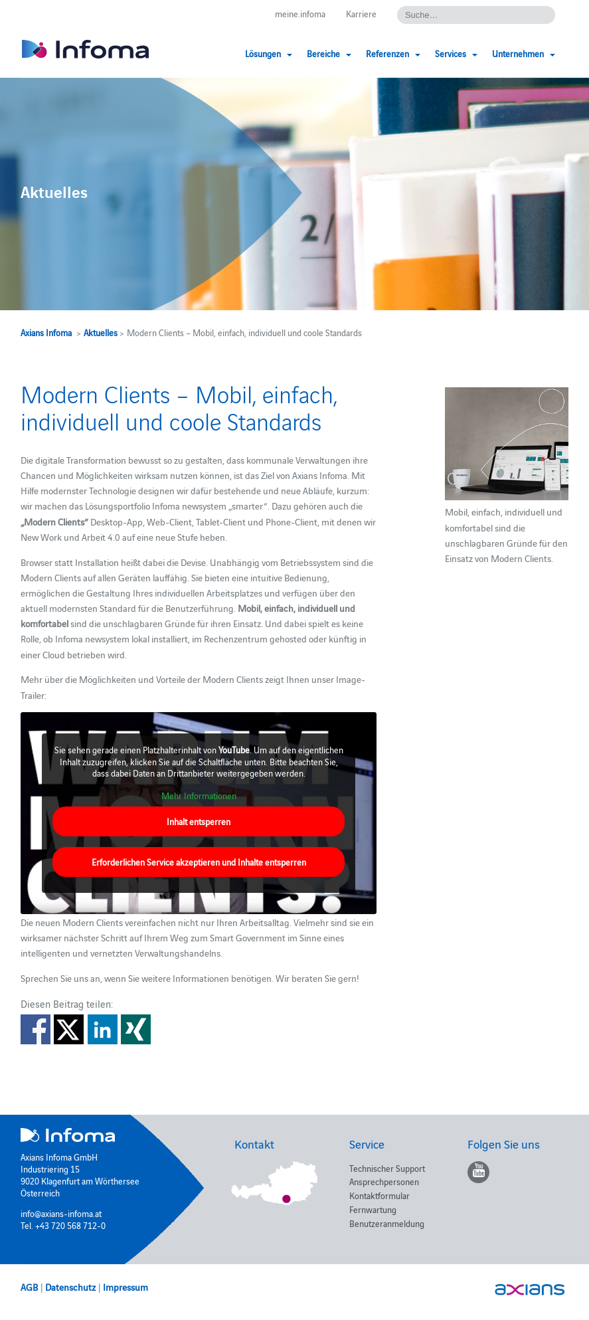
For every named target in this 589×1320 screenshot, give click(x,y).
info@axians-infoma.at (61, 1213)
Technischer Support (387, 1168)
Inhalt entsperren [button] (198, 822)
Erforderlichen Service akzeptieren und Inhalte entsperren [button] (199, 862)
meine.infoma (300, 13)
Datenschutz (70, 1286)
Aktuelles (101, 332)
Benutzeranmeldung (386, 1223)
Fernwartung (372, 1209)
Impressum (125, 1286)
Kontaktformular (379, 1195)
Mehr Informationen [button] (198, 796)
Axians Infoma (46, 332)
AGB (29, 1286)
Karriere (361, 13)
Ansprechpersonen (384, 1181)
